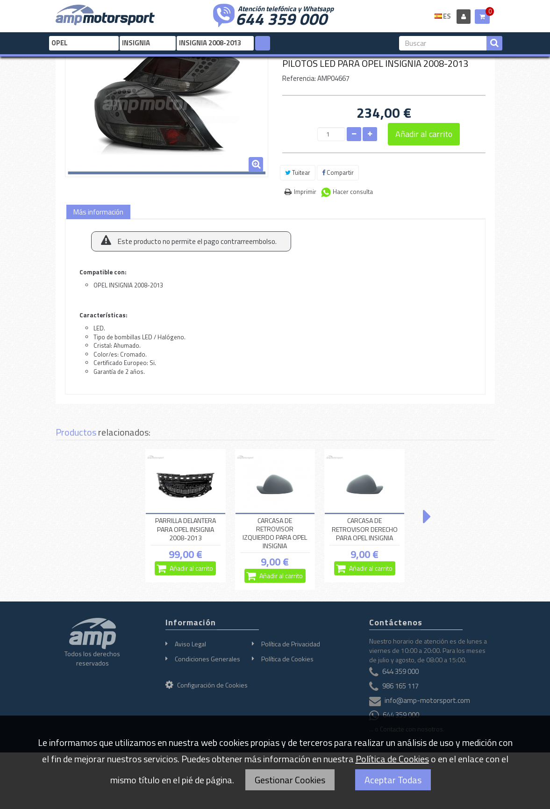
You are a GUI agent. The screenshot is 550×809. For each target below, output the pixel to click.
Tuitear (297, 172)
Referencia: (299, 78)
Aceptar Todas (392, 780)
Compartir (338, 172)
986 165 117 (400, 685)
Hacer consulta (353, 191)
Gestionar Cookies (290, 780)
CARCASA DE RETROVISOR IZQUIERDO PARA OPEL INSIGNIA (275, 533)
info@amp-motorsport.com (427, 700)
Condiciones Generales (207, 659)
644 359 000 (281, 17)
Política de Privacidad (290, 644)
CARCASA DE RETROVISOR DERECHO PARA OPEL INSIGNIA (365, 529)
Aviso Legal (190, 644)
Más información (98, 212)
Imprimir (305, 191)
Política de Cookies (287, 659)
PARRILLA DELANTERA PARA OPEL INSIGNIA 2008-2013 (185, 529)
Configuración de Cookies (206, 685)
